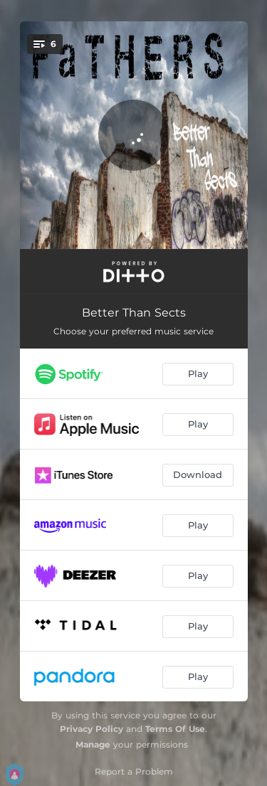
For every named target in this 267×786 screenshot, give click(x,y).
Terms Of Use (175, 728)
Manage (92, 744)
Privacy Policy (91, 728)
